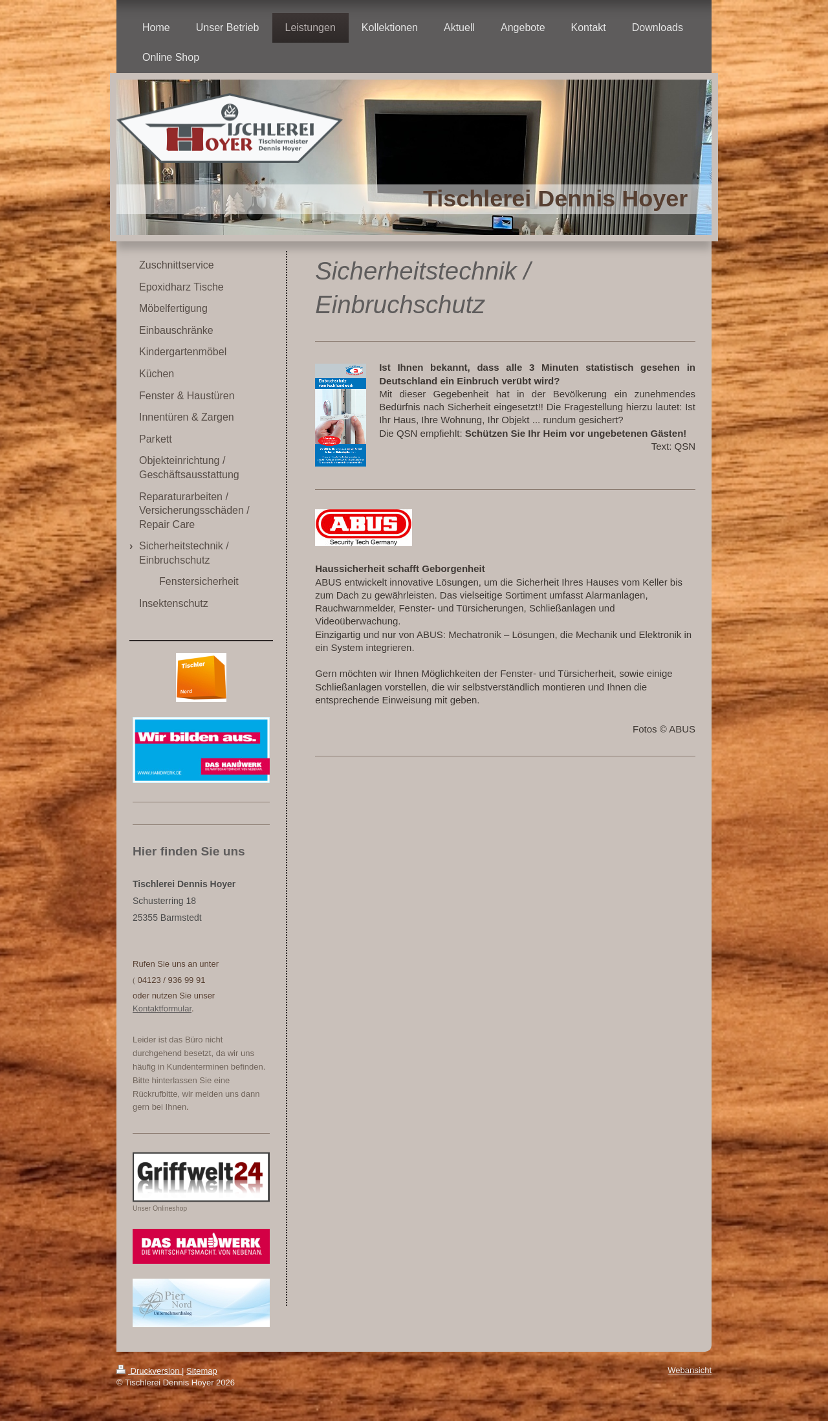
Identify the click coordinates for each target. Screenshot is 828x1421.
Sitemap (201, 1371)
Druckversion (149, 1371)
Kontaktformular (162, 1008)
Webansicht (690, 1370)
